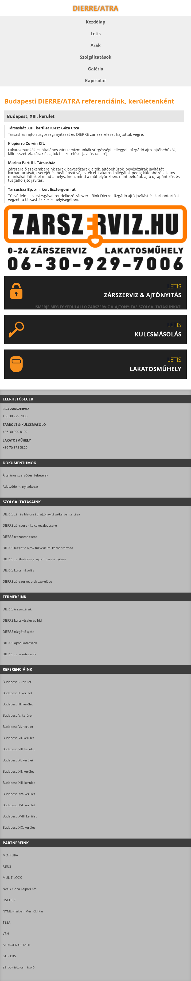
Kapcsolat (95, 81)
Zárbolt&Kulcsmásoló (18, 967)
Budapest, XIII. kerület (19, 782)
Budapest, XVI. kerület (19, 805)
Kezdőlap (95, 22)
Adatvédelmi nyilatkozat (20, 486)
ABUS (7, 866)
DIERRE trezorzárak (17, 609)
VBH (6, 933)
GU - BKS (9, 956)
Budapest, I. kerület (17, 682)
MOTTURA (10, 855)
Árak (96, 45)
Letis (96, 34)
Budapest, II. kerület (17, 693)
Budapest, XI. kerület (18, 760)
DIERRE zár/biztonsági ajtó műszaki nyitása (34, 559)
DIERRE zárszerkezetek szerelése (27, 581)
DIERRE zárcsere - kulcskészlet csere (30, 525)
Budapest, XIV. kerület (19, 794)
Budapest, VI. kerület (18, 726)
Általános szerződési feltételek (25, 475)
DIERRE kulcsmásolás (18, 570)
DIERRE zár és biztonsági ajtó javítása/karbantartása (41, 514)
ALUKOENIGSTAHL (16, 945)
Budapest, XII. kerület (18, 771)
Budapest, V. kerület (17, 715)
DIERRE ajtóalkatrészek (20, 643)
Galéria (95, 69)
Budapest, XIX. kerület (19, 827)
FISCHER (9, 900)
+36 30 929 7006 (15, 416)
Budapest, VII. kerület (18, 738)
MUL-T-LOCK (12, 877)
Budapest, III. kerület (18, 704)
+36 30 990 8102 (15, 432)
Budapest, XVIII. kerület (20, 816)
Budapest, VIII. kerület (19, 749)
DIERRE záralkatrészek (19, 654)
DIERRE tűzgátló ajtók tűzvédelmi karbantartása (38, 548)
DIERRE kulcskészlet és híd (22, 620)
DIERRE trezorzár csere (20, 536)
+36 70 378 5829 (15, 447)
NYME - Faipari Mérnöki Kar (23, 911)
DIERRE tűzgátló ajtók (18, 631)
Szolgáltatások (95, 57)
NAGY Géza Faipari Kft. (20, 889)
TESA (6, 922)
